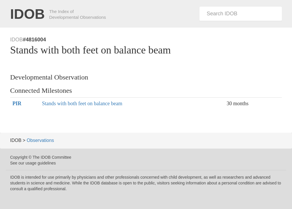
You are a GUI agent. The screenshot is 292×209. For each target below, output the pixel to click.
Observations (40, 140)
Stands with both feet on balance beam (82, 103)
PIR (16, 103)
